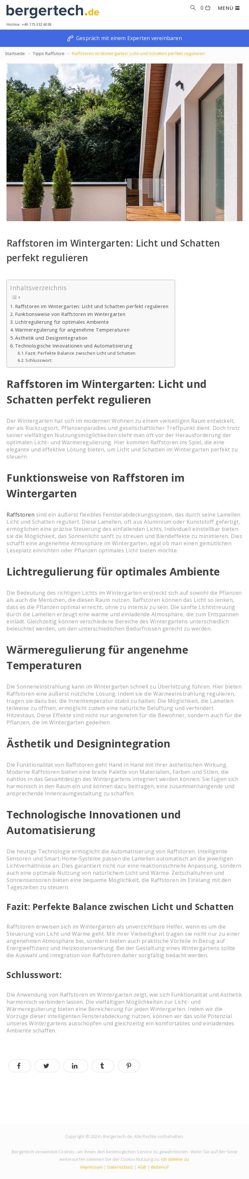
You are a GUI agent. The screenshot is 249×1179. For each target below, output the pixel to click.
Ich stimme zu (175, 1159)
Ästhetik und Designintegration (51, 338)
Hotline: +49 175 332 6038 (29, 24)
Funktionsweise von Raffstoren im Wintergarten (70, 314)
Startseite (15, 53)
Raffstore (55, 53)
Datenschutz (120, 1167)
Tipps (38, 53)
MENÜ (229, 8)
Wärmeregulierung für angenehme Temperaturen (72, 330)
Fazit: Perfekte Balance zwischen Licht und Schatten (80, 353)
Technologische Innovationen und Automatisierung (74, 346)
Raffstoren (21, 514)
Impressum (91, 1167)
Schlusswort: (38, 360)
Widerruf (160, 1167)
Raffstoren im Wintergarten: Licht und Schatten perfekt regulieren (92, 306)
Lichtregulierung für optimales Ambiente (62, 322)
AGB (142, 1167)
